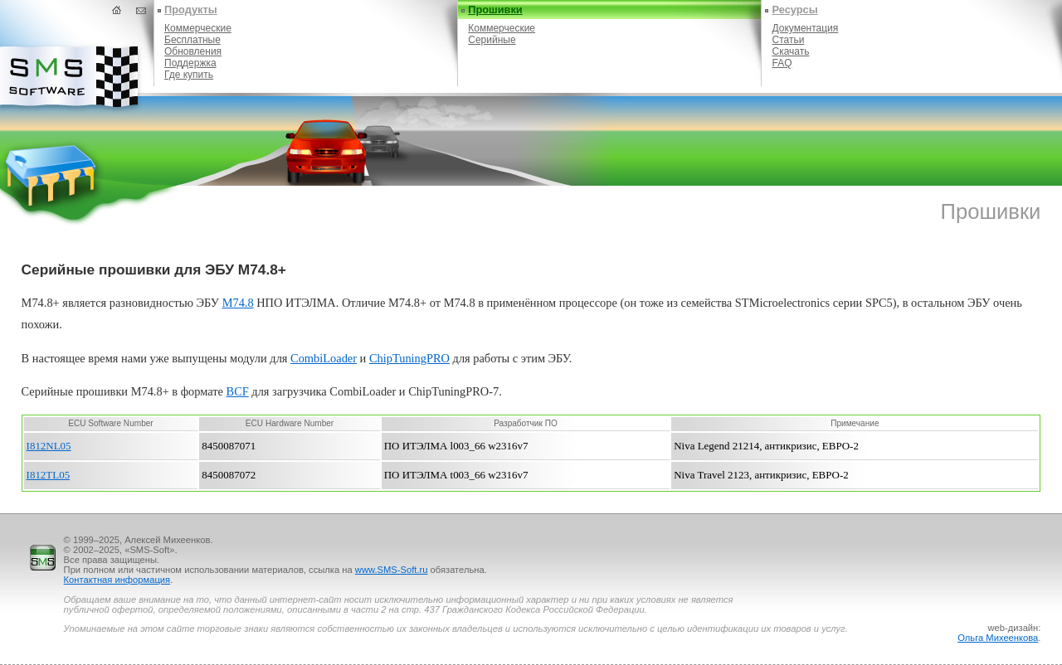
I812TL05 (49, 474)
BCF (238, 391)
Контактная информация (117, 580)
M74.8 (238, 302)
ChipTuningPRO (409, 358)
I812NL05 (49, 445)
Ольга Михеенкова (997, 638)
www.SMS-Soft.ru (391, 570)
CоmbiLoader (323, 358)
